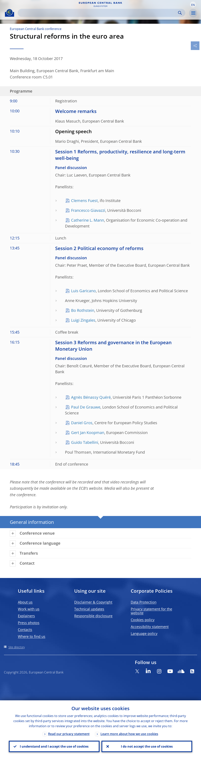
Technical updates (89, 609)
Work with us (28, 609)
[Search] (98, 12)
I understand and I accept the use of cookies (54, 746)
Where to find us (31, 636)
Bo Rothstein (82, 310)
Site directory (16, 647)
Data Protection (143, 602)
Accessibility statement (150, 626)
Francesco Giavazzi (88, 210)
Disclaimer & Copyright (93, 602)
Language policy (144, 633)
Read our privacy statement (69, 734)
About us (25, 602)
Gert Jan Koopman (87, 432)
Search (180, 12)
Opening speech (73, 131)
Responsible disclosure (93, 615)
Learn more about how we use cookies (129, 734)
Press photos (28, 622)
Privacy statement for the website (151, 611)
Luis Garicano (83, 290)
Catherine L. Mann (87, 220)
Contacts (25, 629)
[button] (193, 4)
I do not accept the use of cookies (147, 746)
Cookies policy (142, 619)
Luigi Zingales (83, 320)
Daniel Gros (81, 422)
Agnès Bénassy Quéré (91, 397)
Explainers (26, 615)
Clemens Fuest (84, 200)
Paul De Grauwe (85, 407)
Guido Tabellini (84, 442)
